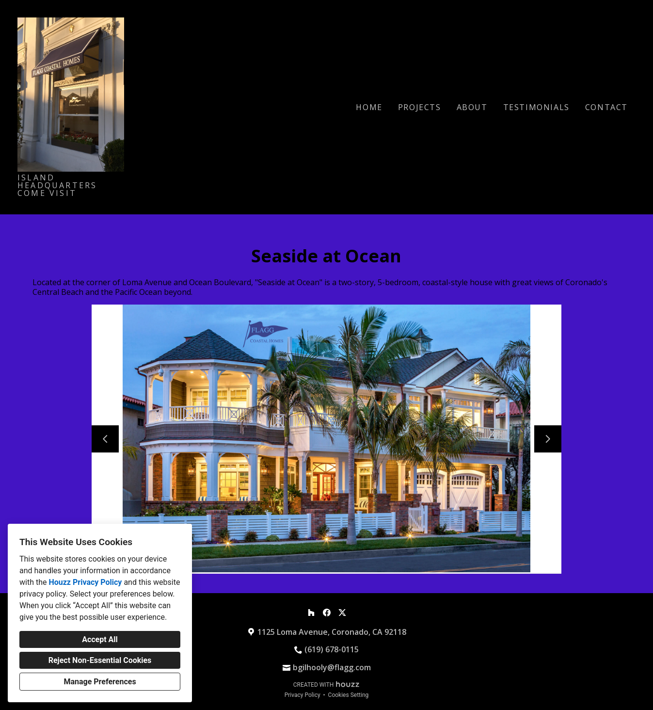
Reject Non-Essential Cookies (100, 660)
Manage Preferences (100, 681)
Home (369, 107)
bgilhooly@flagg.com (332, 667)
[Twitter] (342, 612)
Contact (606, 107)
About (472, 107)
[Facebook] (326, 612)
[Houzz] (311, 612)
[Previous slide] (105, 438)
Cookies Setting (348, 695)
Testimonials (536, 107)
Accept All (100, 639)
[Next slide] (547, 438)
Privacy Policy (302, 695)
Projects (419, 107)
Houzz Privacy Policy (85, 582)
